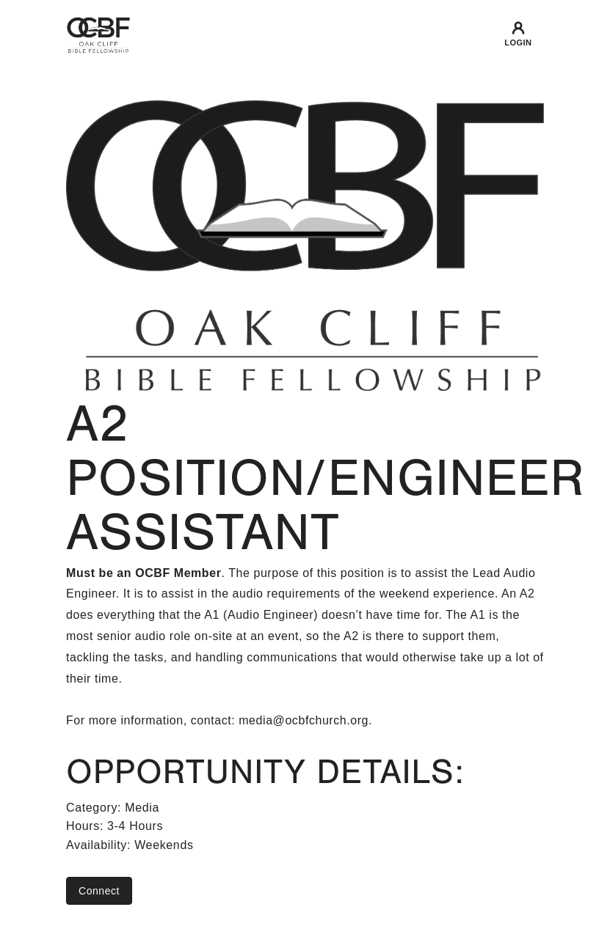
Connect (99, 891)
